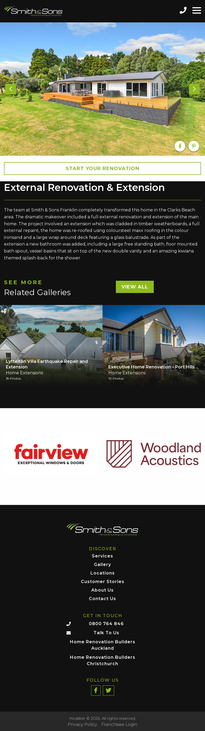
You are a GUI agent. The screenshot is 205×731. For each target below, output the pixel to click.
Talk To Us (106, 632)
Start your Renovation (102, 168)
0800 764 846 (106, 623)
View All (134, 287)
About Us (102, 590)
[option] (102, 88)
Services (102, 556)
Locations (102, 573)
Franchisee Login (119, 724)
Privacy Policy (82, 724)
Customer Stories (102, 582)
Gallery (102, 565)
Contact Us (102, 599)
